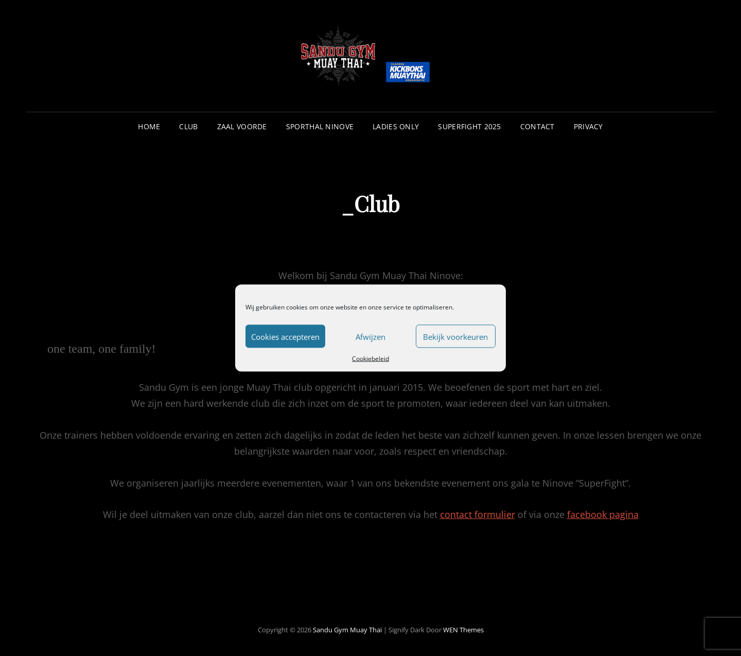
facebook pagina (603, 514)
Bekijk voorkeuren (455, 336)
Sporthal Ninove (320, 126)
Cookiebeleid (370, 358)
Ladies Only (396, 126)
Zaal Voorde (242, 126)
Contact (537, 126)
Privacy (588, 126)
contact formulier (477, 514)
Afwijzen (370, 336)
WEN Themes (463, 629)
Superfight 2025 (469, 126)
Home (149, 126)
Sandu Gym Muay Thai (347, 629)
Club (188, 126)
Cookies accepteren (285, 336)
